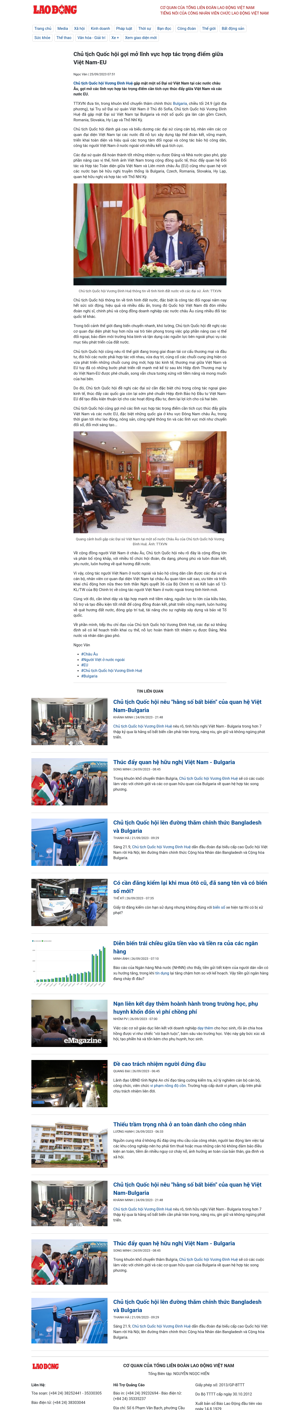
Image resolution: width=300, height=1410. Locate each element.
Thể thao (63, 37)
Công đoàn (186, 28)
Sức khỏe (42, 37)
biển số (219, 907)
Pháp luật (124, 28)
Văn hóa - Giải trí (91, 37)
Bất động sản (233, 28)
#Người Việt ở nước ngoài (103, 659)
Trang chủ (42, 28)
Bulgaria (180, 103)
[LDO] (69, 722)
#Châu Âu (89, 654)
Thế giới (209, 28)
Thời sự (144, 28)
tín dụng (162, 973)
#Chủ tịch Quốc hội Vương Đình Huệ (111, 670)
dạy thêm (205, 1028)
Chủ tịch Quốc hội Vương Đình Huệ (103, 83)
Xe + (115, 37)
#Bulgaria (89, 676)
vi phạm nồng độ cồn (168, 1085)
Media (62, 28)
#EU (84, 665)
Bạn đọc (164, 28)
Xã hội (79, 28)
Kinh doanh (100, 28)
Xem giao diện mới (141, 37)
